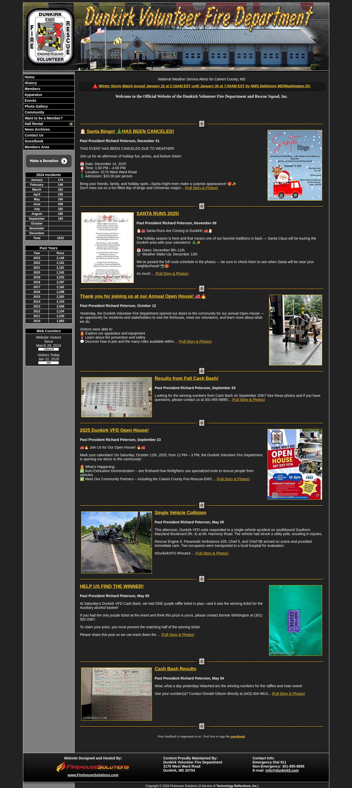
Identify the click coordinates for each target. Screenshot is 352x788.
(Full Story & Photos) (201, 188)
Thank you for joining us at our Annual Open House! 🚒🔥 (143, 296)
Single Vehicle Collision (180, 512)
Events (30, 100)
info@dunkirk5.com (282, 770)
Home (29, 77)
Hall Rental (33, 124)
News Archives (37, 129)
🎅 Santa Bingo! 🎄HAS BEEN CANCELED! (127, 131)
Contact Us (34, 135)
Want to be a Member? (43, 118)
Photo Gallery (36, 106)
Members (32, 89)
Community (34, 112)
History (30, 83)
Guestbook (33, 141)
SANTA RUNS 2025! (158, 213)
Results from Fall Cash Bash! (187, 378)
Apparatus (33, 95)
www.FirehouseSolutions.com (93, 775)
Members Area (36, 147)
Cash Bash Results (175, 668)
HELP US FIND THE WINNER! (112, 586)
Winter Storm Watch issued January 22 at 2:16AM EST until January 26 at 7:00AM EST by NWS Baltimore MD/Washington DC (205, 86)
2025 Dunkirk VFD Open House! (114, 430)
